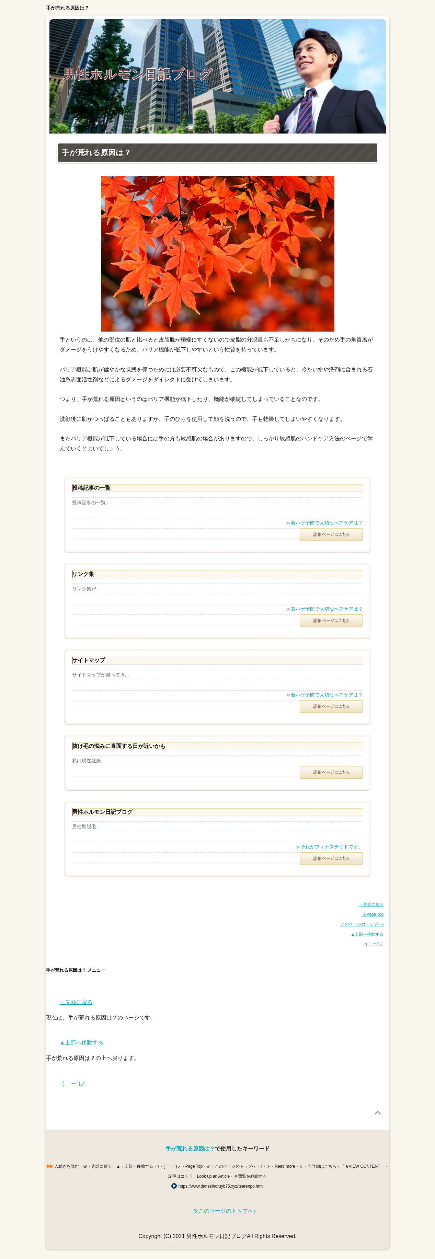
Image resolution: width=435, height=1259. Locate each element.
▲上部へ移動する (367, 934)
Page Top (378, 1113)
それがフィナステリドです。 (331, 847)
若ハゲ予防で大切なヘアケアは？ (327, 522)
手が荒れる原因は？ (190, 1149)
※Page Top (373, 914)
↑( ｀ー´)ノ (374, 944)
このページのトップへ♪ (362, 924)
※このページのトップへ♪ (224, 1211)
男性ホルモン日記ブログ (138, 74)
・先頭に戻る (371, 904)
